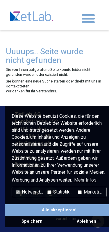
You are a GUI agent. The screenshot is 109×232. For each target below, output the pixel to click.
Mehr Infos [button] (85, 180)
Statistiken (60, 192)
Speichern (32, 221)
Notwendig (30, 192)
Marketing (91, 192)
